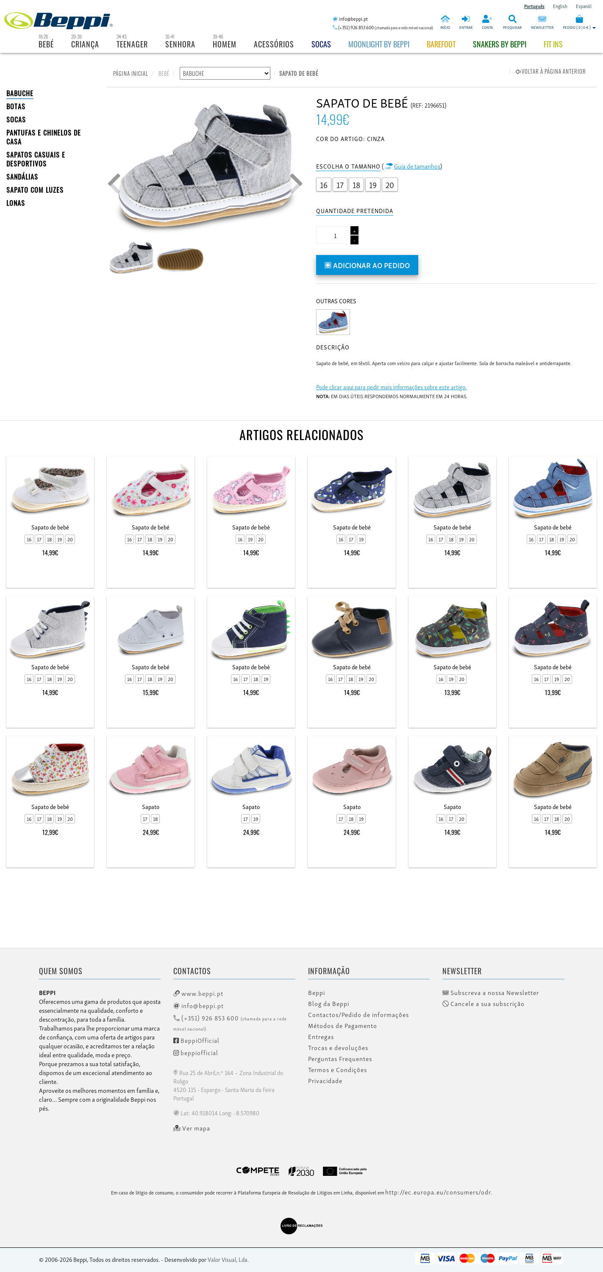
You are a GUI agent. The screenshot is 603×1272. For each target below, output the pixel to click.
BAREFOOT (441, 44)
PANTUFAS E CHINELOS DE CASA (43, 137)
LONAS (15, 203)
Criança (85, 44)
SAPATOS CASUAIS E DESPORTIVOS (35, 159)
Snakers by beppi (499, 44)
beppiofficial (195, 1052)
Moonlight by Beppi (378, 44)
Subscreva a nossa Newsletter (490, 992)
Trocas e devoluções (338, 1047)
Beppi (316, 992)
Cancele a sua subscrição (483, 1003)
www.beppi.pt (198, 993)
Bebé (46, 44)
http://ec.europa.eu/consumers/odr (438, 1191)
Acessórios (274, 44)
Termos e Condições (337, 1069)
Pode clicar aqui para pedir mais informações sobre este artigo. (391, 386)
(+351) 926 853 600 (230, 1022)
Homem (224, 44)
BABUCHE (19, 93)
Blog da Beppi (328, 1003)
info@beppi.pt (198, 1005)
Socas (321, 44)
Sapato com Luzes (35, 190)
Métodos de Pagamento (342, 1025)
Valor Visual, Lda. (228, 1259)
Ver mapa (191, 1128)
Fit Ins (553, 44)
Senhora (180, 44)
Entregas (321, 1036)
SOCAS (16, 119)
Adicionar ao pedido (367, 264)
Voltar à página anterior (551, 71)
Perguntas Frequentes (340, 1058)
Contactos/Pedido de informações (358, 1014)
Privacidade (325, 1080)
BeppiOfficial (196, 1040)
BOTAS (15, 106)
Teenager (132, 44)
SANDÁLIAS (22, 177)
